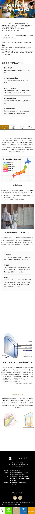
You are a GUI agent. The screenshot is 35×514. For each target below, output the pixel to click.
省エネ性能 (22, 127)
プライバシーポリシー (17, 493)
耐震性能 (13, 127)
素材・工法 (30, 127)
